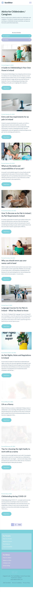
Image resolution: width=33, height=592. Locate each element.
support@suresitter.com (16, 584)
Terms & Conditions (17, 587)
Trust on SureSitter (7, 546)
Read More (6, 88)
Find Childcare (6, 544)
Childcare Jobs (6, 563)
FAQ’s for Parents (7, 538)
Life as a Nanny (7, 404)
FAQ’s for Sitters (7, 557)
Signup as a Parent (7, 541)
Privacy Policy (26, 587)
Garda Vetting (6, 565)
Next (19, 524)
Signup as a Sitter (7, 560)
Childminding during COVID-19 (13, 496)
